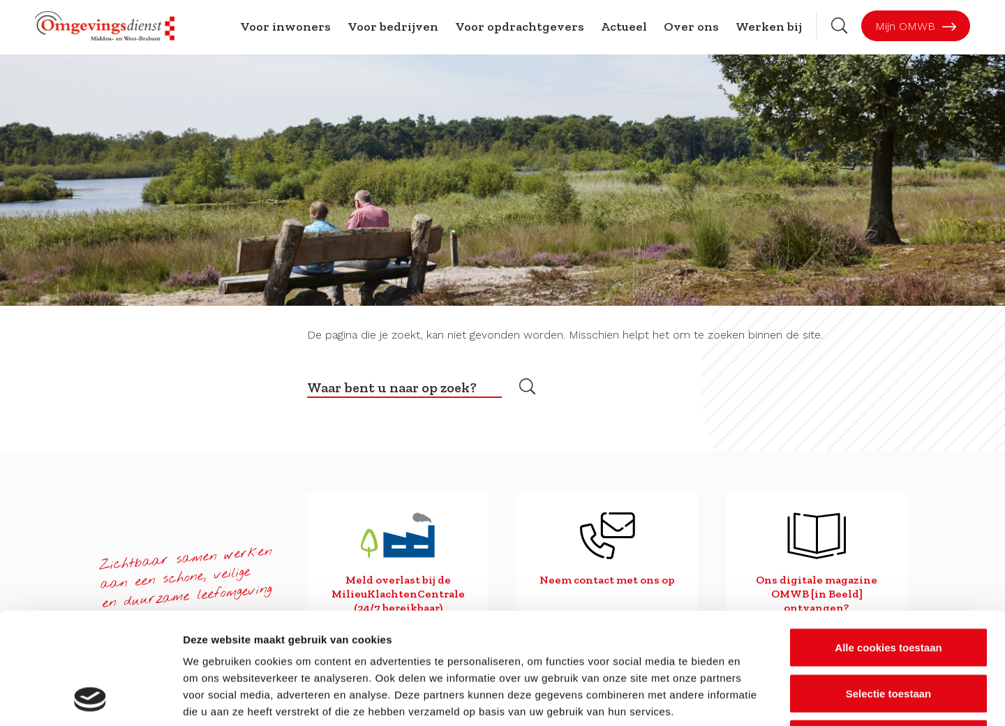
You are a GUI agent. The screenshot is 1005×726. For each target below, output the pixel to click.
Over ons (691, 26)
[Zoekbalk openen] (839, 25)
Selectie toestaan (889, 589)
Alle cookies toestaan (888, 543)
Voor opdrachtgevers (519, 26)
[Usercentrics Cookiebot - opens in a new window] (90, 698)
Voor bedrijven (393, 26)
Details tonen (754, 698)
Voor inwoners (285, 26)
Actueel (624, 26)
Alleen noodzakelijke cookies (888, 634)
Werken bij (769, 26)
